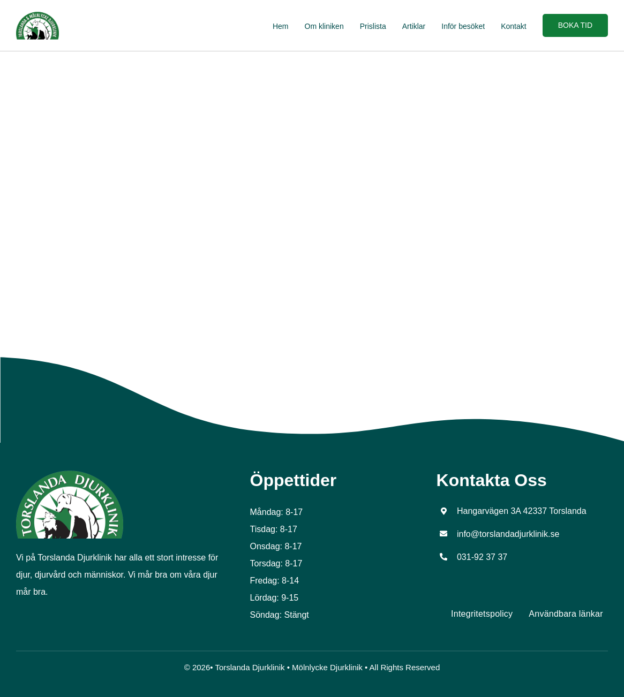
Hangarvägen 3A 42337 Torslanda (522, 511)
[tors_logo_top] (69, 474)
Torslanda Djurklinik (249, 667)
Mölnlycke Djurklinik (327, 667)
